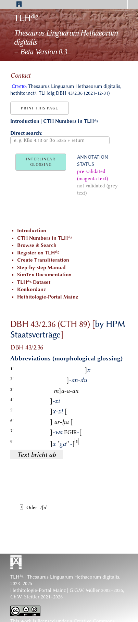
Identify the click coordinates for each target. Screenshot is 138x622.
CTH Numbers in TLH (70, 121)
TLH (26, 18)
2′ (11, 378)
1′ (11, 368)
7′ (11, 430)
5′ (11, 410)
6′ (11, 420)
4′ (11, 399)
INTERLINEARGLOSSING (40, 162)
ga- (66, 444)
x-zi (56, 411)
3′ (11, 389)
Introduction (24, 121)
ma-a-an (65, 391)
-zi (55, 401)
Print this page (39, 108)
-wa (56, 432)
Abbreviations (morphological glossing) (66, 358)
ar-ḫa (61, 422)
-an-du (76, 380)
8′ (11, 441)
